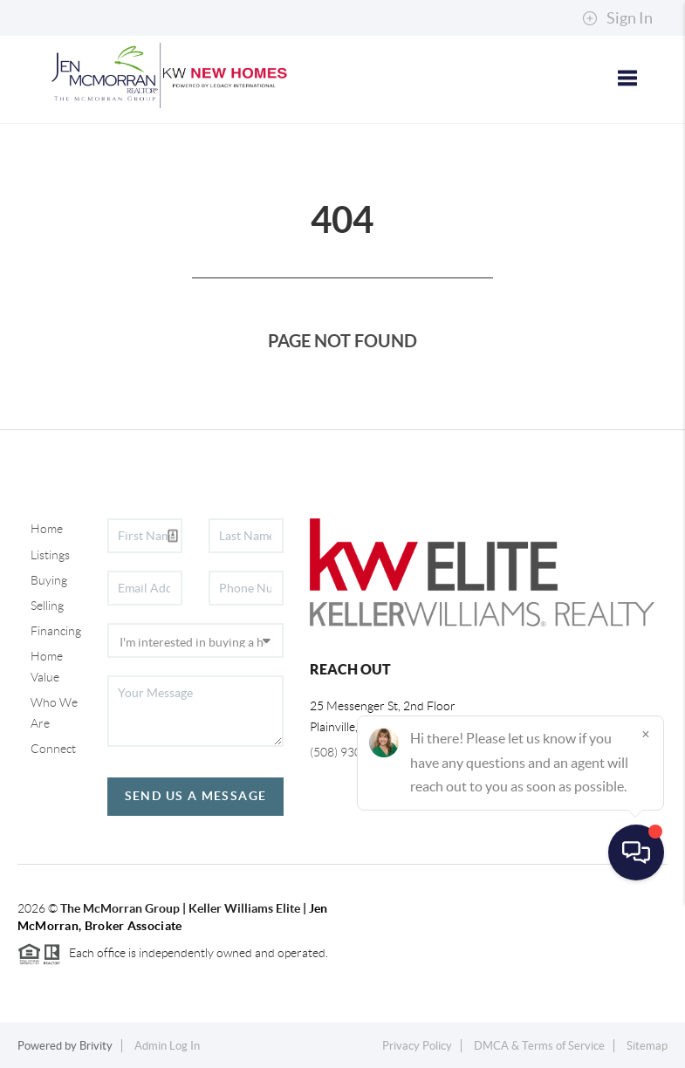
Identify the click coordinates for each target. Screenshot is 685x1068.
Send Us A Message (196, 796)
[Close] (646, 900)
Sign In (617, 18)
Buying (49, 580)
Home (47, 529)
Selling (47, 606)
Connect (53, 749)
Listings (50, 555)
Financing (56, 631)
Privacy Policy (417, 1045)
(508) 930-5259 (352, 752)
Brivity (96, 1045)
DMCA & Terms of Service (539, 1045)
